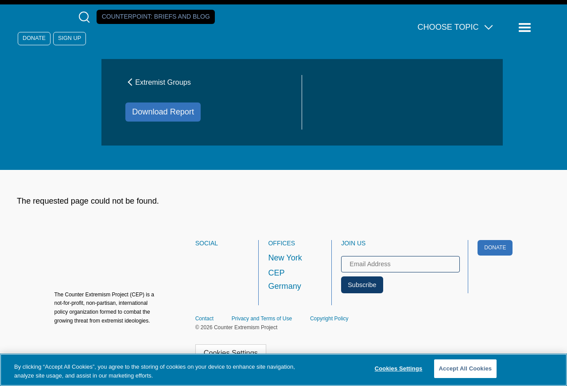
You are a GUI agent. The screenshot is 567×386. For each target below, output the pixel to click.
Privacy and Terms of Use (262, 318)
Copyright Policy (329, 318)
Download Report (163, 111)
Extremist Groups (158, 82)
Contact (204, 318)
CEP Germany (284, 279)
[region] (283, 370)
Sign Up (69, 38)
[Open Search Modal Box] (86, 17)
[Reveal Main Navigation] (526, 28)
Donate (34, 38)
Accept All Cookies (465, 368)
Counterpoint (156, 16)
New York (285, 257)
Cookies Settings (231, 353)
